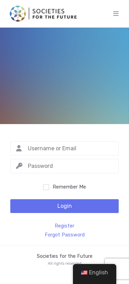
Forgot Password (65, 235)
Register (64, 226)
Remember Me (69, 187)
